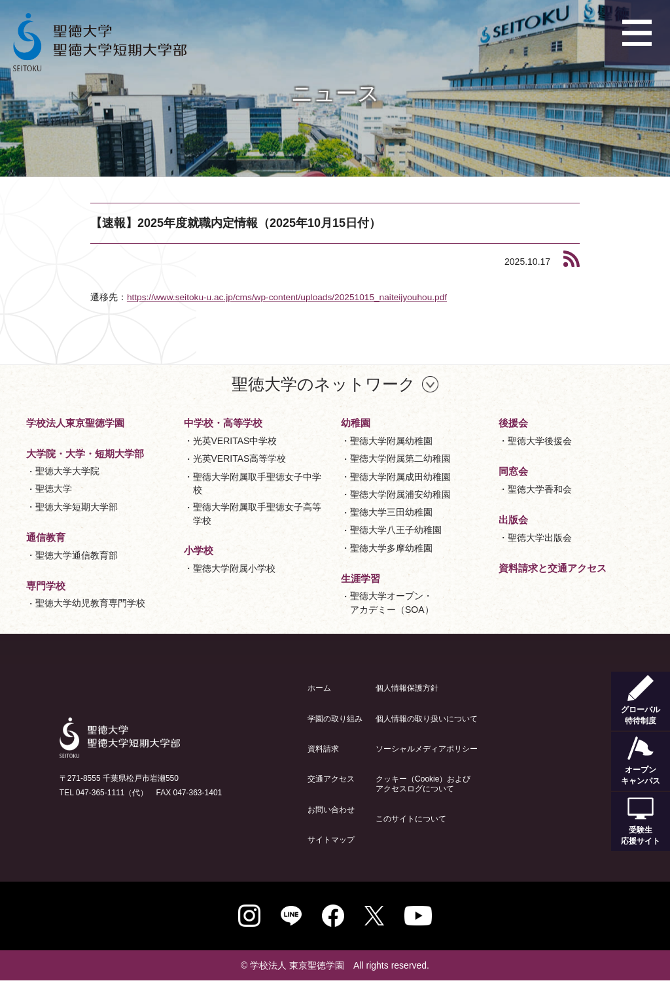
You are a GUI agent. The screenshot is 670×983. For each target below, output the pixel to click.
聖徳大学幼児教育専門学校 (90, 603)
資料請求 (323, 748)
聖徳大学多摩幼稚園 (391, 547)
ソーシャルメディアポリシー (427, 748)
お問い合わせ (331, 809)
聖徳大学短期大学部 (76, 506)
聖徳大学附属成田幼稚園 (400, 476)
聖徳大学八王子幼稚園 (396, 530)
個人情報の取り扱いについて (427, 718)
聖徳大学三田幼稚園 (391, 512)
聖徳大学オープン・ (392, 603)
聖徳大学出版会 (540, 537)
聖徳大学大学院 (67, 471)
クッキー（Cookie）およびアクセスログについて (423, 783)
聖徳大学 (53, 488)
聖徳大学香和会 (540, 488)
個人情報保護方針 (407, 688)
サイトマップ (331, 839)
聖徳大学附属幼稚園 (391, 441)
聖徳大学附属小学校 (234, 567)
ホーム (319, 688)
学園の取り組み (335, 718)
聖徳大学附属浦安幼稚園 (400, 494)
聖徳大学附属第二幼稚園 (400, 458)
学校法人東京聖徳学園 (75, 422)
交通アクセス (331, 779)
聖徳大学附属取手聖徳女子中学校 (257, 482)
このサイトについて (411, 818)
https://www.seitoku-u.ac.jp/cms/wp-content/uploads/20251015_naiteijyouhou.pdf (290, 297)
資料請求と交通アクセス (553, 567)
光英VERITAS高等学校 (240, 458)
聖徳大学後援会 (540, 441)
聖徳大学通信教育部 (76, 554)
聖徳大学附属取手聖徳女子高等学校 (257, 513)
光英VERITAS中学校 (235, 441)
